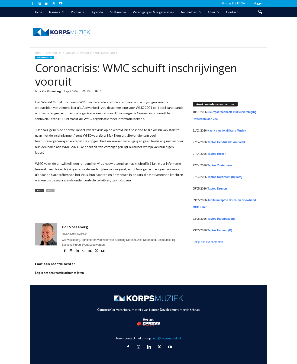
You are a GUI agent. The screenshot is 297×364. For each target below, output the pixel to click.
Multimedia (118, 12)
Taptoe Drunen (217, 188)
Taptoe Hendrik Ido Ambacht (226, 142)
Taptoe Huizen (216, 153)
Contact (232, 12)
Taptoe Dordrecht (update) (224, 177)
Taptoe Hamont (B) (219, 230)
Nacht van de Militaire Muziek (226, 130)
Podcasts (77, 12)
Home (38, 12)
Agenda (97, 12)
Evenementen (53, 52)
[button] (260, 12)
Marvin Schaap (190, 310)
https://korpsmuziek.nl (74, 233)
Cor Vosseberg (51, 91)
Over (214, 12)
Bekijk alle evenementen (208, 242)
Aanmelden (191, 12)
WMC (50, 190)
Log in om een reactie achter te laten (59, 273)
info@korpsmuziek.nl (166, 338)
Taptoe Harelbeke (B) (221, 218)
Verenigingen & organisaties (153, 12)
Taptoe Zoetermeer (219, 165)
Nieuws (56, 12)
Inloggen (258, 3)
